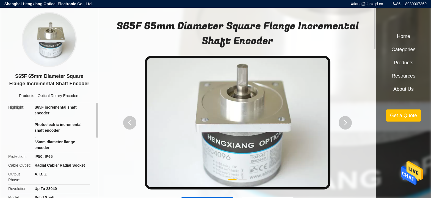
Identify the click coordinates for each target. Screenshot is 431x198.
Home (403, 36)
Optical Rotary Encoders (58, 96)
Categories (403, 49)
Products (26, 96)
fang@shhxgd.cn (368, 4)
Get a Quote (403, 115)
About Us (403, 89)
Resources (403, 76)
